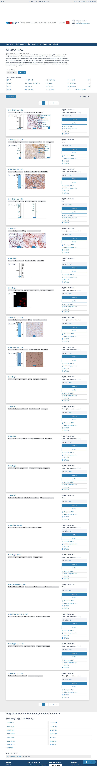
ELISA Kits (23, 44)
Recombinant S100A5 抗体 (17, 584)
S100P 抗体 (53, 745)
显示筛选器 (11, 97)
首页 (8, 756)
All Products (10, 44)
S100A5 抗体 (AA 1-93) (15, 347)
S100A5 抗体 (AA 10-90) (16, 644)
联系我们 (46, 1)
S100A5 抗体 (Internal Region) (18, 614)
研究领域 (55, 44)
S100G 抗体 (53, 741)
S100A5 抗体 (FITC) (14, 555)
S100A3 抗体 (10, 726)
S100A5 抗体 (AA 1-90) (15, 140)
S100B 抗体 (53, 737)
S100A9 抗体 (53, 734)
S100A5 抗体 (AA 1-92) (15, 110)
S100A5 (19, 756)
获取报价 (74, 119)
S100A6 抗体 (53, 722)
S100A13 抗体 (11, 741)
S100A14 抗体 (11, 737)
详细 (74, 123)
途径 (50, 44)
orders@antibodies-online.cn (83, 23)
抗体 (17, 44)
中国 (70, 116)
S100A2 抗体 (10, 730)
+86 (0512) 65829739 (36, 1)
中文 (3, 1)
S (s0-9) (13, 756)
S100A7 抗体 (53, 726)
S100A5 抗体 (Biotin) (15, 525)
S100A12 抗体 (11, 745)
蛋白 (29, 44)
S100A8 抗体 (53, 730)
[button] (58, 122)
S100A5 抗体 (12, 229)
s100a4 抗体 (10, 722)
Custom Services (36, 44)
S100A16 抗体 (11, 734)
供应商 (45, 44)
